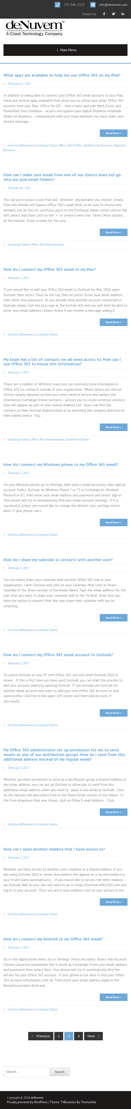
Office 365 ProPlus (71, 145)
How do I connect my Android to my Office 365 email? (53, 939)
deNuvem (37, 1098)
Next (94, 1036)
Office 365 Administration (47, 245)
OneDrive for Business (98, 145)
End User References (21, 145)
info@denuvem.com (113, 5)
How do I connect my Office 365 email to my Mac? (49, 269)
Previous (41, 1036)
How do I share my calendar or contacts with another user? (58, 559)
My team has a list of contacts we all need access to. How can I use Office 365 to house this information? (62, 362)
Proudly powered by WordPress (27, 1102)
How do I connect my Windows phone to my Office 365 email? (60, 464)
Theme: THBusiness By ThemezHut (73, 1102)
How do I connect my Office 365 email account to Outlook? (58, 654)
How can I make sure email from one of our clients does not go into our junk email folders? (62, 177)
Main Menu (68, 50)
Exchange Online (46, 145)
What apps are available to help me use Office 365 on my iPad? (62, 75)
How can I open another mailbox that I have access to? (54, 849)
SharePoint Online (77, 439)
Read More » (114, 133)
